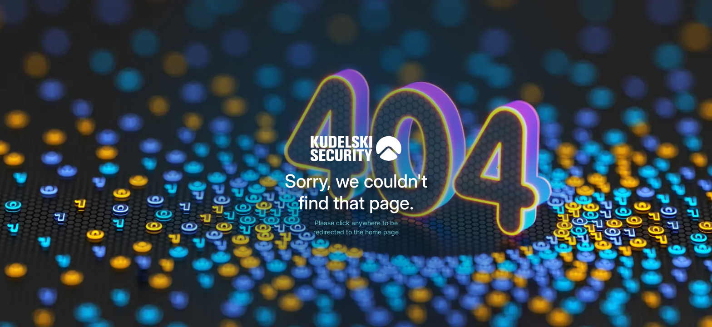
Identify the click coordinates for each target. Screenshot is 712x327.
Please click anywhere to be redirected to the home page (356, 227)
